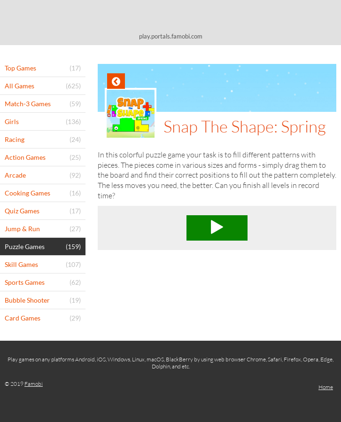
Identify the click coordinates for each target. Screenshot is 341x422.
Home (325, 387)
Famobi (33, 383)
